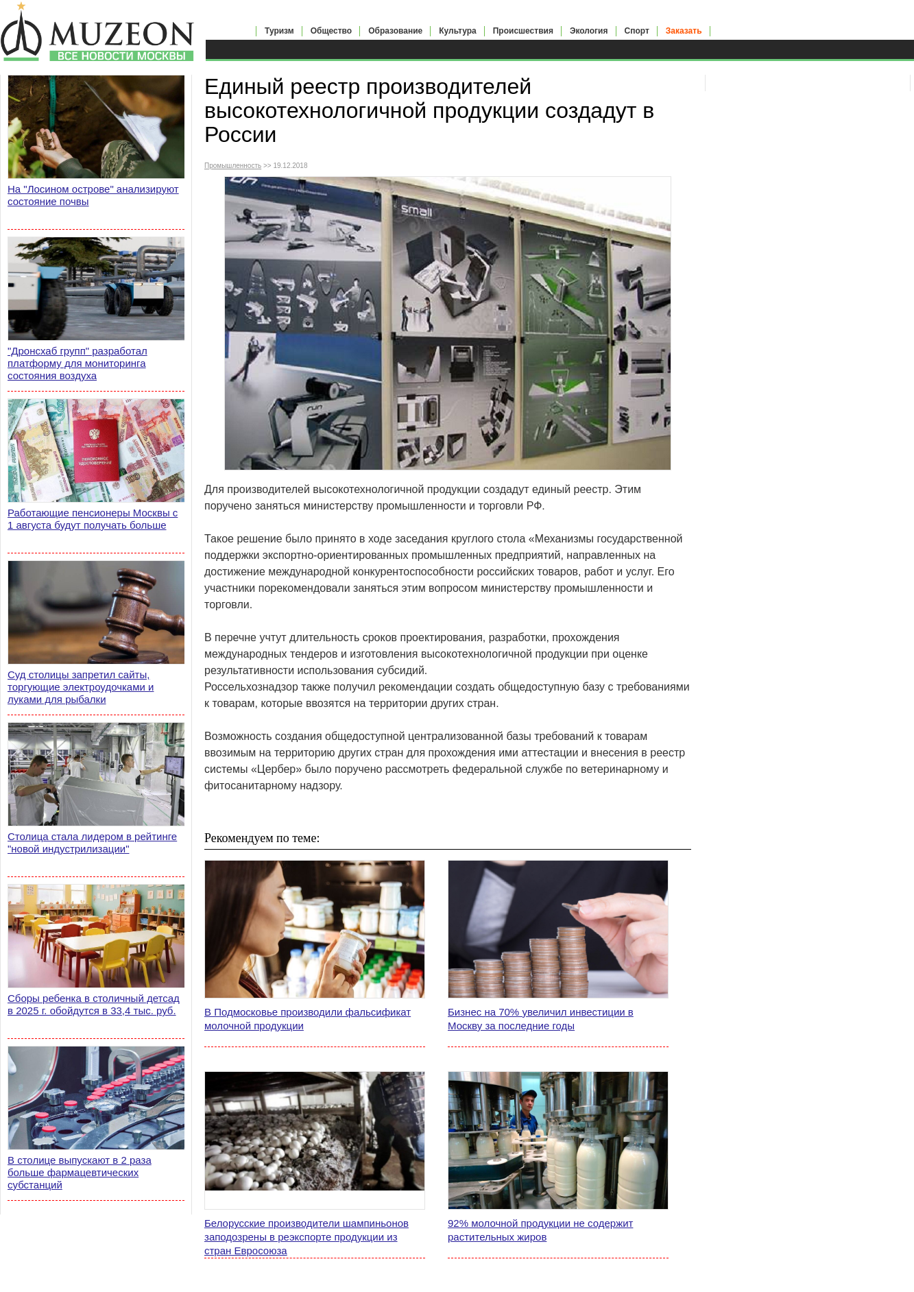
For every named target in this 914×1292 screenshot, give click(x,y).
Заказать (684, 31)
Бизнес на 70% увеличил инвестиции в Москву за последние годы (541, 1018)
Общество (331, 31)
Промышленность (232, 165)
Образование (395, 31)
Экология (589, 31)
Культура (457, 31)
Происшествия (523, 31)
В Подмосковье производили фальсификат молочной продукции (307, 1018)
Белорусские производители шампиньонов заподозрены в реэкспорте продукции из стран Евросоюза (306, 1236)
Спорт (637, 31)
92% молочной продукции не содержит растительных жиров (540, 1230)
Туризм (279, 31)
